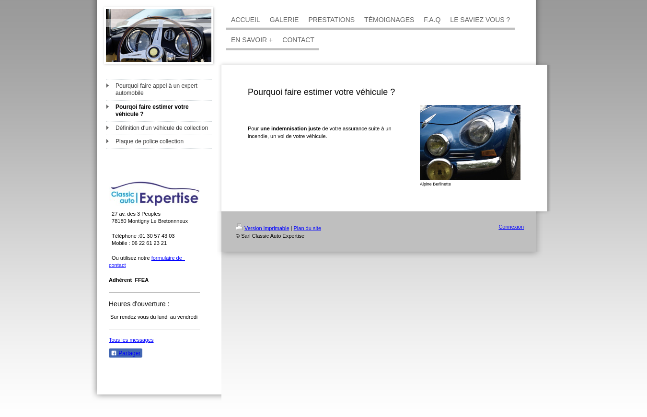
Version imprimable (262, 228)
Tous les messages (131, 340)
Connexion (511, 227)
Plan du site (307, 228)
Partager (125, 353)
